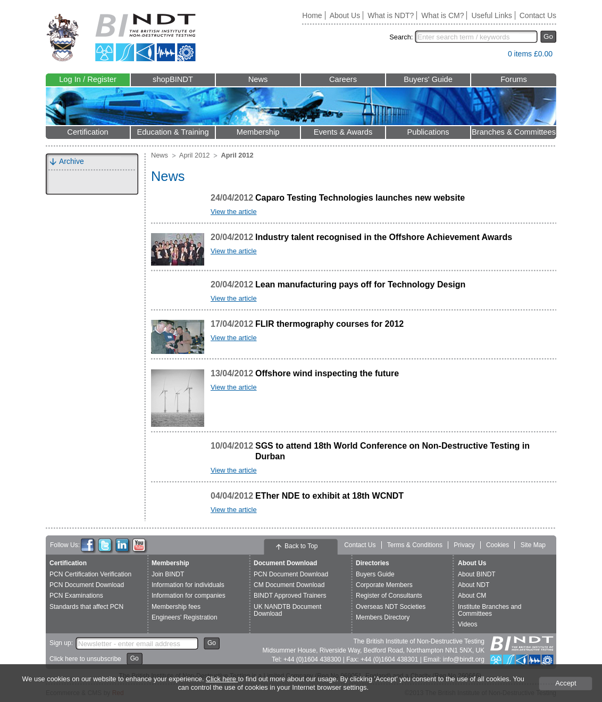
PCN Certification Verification (90, 574)
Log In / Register (87, 79)
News (258, 79)
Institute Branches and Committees (489, 610)
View (494, 56)
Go (548, 36)
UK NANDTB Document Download (287, 610)
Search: (401, 37)
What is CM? (442, 15)
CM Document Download (289, 585)
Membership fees (176, 606)
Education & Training (172, 132)
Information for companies (188, 595)
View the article (234, 212)
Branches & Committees (514, 132)
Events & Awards (343, 132)
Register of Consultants (389, 595)
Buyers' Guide (428, 79)
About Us (345, 15)
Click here (222, 679)
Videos (467, 624)
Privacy (464, 545)
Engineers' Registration (185, 617)
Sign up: (61, 643)
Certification (87, 132)
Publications (428, 132)
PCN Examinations (76, 595)
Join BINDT (168, 574)
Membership (258, 132)
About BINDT (477, 574)
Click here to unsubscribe (85, 659)
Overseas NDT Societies (390, 606)
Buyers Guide (375, 574)
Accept (565, 683)
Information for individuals (188, 585)
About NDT (473, 585)
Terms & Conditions (414, 545)
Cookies (497, 545)
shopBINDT (173, 79)
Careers (343, 79)
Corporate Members (384, 585)
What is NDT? (390, 15)
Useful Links (491, 15)
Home (312, 15)
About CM (472, 595)
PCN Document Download (86, 585)
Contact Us (538, 15)
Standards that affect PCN (86, 606)
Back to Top (301, 546)
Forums (513, 79)
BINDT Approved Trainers (290, 595)
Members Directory (382, 617)
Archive (71, 161)
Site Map (533, 545)
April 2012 (194, 155)
